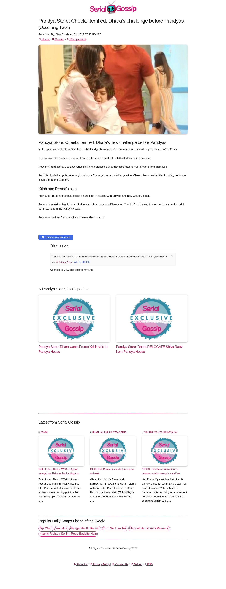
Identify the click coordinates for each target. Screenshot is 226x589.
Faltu (44, 432)
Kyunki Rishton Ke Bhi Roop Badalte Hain (68, 533)
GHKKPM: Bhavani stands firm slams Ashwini (112, 471)
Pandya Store (76, 39)
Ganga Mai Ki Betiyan (85, 528)
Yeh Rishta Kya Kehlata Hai (161, 432)
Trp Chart (45, 528)
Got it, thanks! (82, 261)
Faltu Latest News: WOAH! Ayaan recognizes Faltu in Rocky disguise (58, 471)
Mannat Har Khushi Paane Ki (149, 528)
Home (44, 39)
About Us (80, 564)
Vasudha (61, 528)
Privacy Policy (64, 262)
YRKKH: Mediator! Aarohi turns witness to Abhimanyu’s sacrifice (161, 471)
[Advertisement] (113, 387)
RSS (148, 564)
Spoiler (58, 39)
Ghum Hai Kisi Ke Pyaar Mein (109, 432)
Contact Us (120, 564)
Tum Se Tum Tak (114, 528)
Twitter (136, 564)
